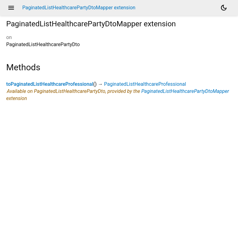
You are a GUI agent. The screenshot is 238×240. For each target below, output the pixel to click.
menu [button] (11, 7)
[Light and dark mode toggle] (224, 8)
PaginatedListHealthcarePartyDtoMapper (185, 91)
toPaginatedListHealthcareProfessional (49, 84)
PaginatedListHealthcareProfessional (145, 84)
